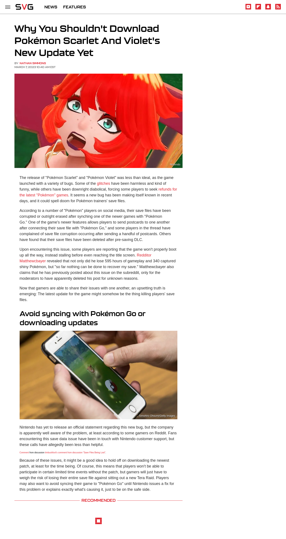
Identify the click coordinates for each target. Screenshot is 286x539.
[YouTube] (248, 9)
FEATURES (74, 7)
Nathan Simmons (33, 63)
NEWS (50, 7)
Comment (24, 452)
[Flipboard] (258, 9)
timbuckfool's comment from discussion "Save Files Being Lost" (75, 452)
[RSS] (278, 9)
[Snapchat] (268, 9)
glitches (103, 183)
